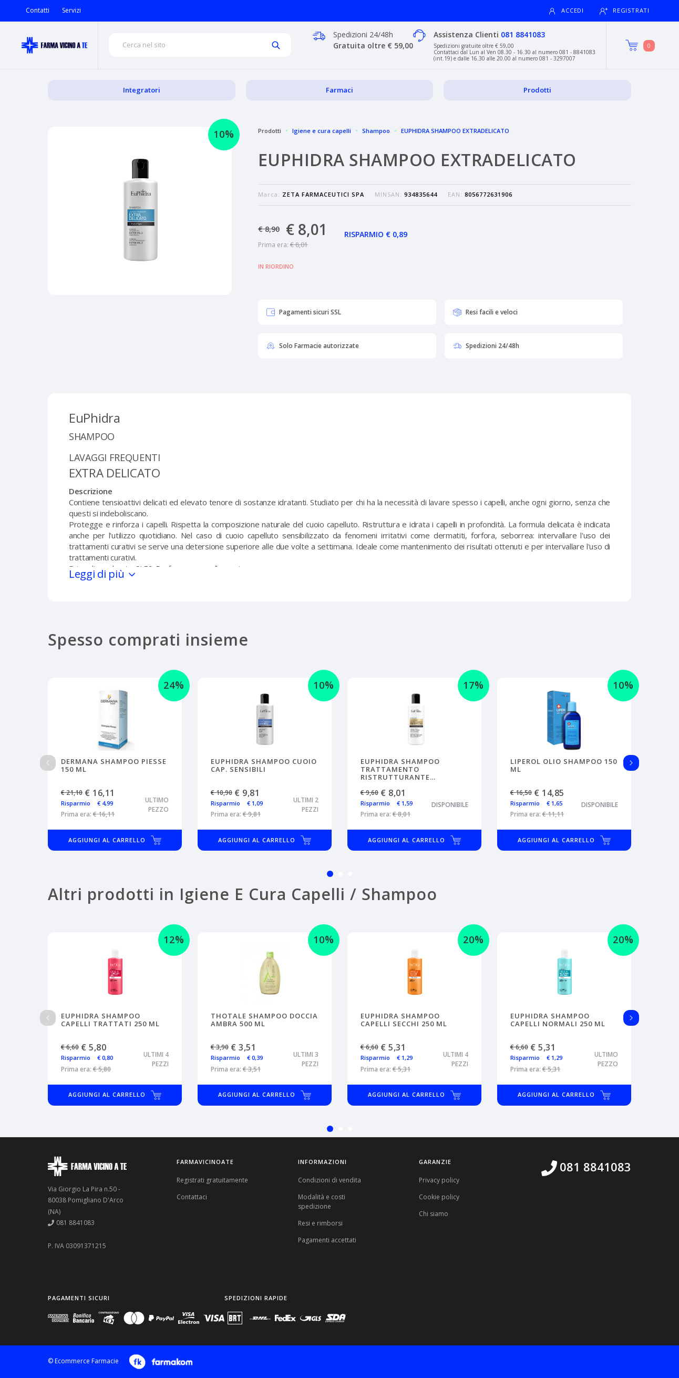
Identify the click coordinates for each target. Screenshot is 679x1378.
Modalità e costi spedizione (321, 1201)
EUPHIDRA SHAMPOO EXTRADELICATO (455, 131)
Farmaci (339, 90)
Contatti (37, 10)
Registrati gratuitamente (212, 1180)
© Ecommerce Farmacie (83, 1360)
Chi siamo (433, 1213)
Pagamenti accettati (327, 1240)
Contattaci (192, 1196)
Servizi (71, 10)
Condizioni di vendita (329, 1180)
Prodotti (537, 90)
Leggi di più (103, 574)
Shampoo (376, 131)
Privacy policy (439, 1180)
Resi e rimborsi (320, 1223)
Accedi (566, 10)
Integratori (141, 90)
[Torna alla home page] (54, 45)
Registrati (625, 10)
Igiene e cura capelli (321, 131)
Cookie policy (439, 1196)
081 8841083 (523, 34)
